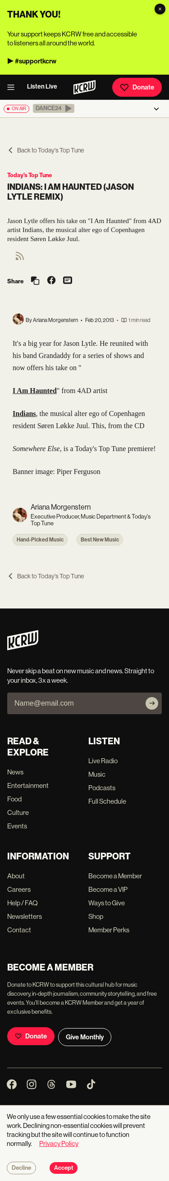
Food (14, 799)
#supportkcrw (35, 61)
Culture (18, 812)
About (16, 876)
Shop (95, 916)
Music (96, 774)
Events (17, 826)
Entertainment (28, 785)
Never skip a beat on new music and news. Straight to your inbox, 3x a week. (80, 675)
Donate (137, 87)
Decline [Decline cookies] (21, 1168)
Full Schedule (107, 801)
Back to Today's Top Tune (45, 150)
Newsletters (24, 916)
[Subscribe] (152, 703)
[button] (53, 108)
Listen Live (42, 86)
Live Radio (103, 761)
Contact (19, 930)
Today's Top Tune (29, 175)
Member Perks (108, 930)
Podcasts (101, 788)
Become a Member (115, 876)
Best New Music (100, 540)
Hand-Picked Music (40, 540)
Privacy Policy (58, 1143)
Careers (19, 889)
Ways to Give (106, 903)
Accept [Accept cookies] (63, 1168)
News (15, 772)
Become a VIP (108, 889)
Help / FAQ (22, 903)
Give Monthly (85, 1037)
